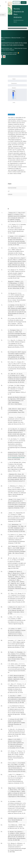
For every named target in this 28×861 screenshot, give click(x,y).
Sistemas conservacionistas (9, 187)
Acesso (24, 2)
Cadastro (16, 2)
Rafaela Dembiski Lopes (7, 48)
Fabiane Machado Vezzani (20, 48)
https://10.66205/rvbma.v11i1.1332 (8, 54)
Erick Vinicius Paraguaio (8, 49)
